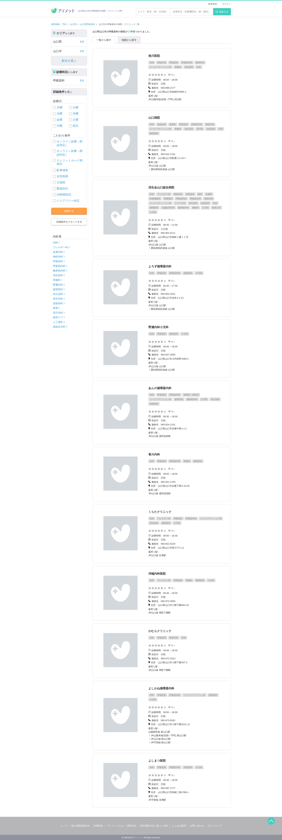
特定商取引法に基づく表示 (154, 825)
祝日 (75, 125)
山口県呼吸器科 (87, 24)
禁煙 (55, 308)
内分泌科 (58, 294)
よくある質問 (179, 825)
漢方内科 (58, 312)
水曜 (59, 113)
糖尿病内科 (59, 270)
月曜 (59, 107)
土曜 (75, 119)
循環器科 (58, 289)
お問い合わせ (197, 825)
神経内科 (58, 256)
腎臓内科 (58, 284)
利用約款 (98, 825)
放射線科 (58, 303)
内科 (55, 242)
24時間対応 (64, 194)
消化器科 (58, 275)
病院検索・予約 (58, 24)
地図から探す (129, 39)
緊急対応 (62, 188)
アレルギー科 (60, 247)
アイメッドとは (115, 825)
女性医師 (62, 176)
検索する (222, 11)
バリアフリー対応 (68, 200)
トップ (63, 825)
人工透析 (58, 322)
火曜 (75, 107)
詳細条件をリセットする (69, 221)
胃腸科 (56, 280)
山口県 (73, 24)
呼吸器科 (58, 261)
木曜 (75, 113)
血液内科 (58, 251)
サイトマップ (215, 825)
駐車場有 (62, 170)
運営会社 (131, 825)
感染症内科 (59, 326)
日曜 (59, 125)
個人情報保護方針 (80, 825)
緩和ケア (58, 317)
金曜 (59, 119)
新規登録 (212, 4)
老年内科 (58, 298)
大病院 (61, 182)
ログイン (226, 4)
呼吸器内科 (59, 265)
